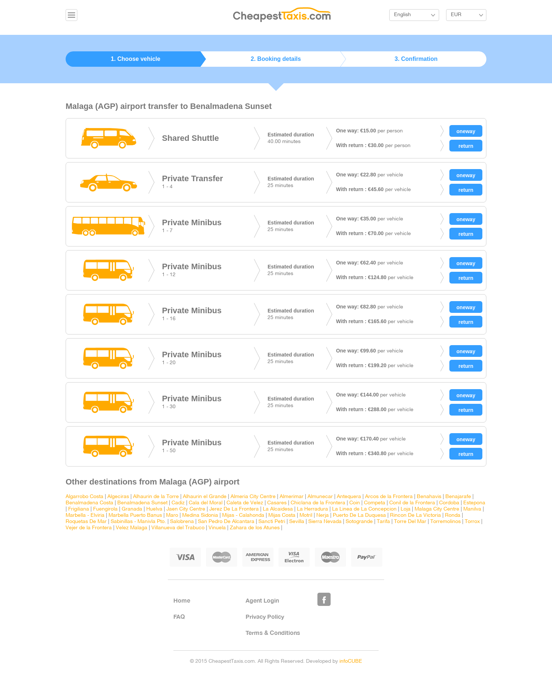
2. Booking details (276, 59)
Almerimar (291, 496)
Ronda (452, 515)
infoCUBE (350, 661)
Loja (406, 509)
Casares (277, 503)
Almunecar (320, 496)
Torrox (472, 521)
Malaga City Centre (437, 509)
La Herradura (312, 509)
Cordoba (449, 503)
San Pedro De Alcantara (226, 521)
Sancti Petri (271, 521)
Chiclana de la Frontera (318, 503)
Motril (305, 515)
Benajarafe (458, 496)
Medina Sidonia (200, 515)
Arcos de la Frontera (389, 496)
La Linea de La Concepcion (364, 509)
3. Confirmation (416, 59)
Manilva (472, 509)
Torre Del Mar (410, 521)
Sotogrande (359, 521)
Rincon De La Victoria (415, 515)
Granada (132, 509)
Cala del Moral (205, 503)
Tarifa (383, 521)
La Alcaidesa (278, 509)
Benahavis (429, 496)
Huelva (154, 509)
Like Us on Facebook (324, 599)
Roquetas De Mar (86, 521)
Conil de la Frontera (412, 503)
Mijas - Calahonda (243, 515)
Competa (374, 503)
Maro (172, 515)
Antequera (349, 496)
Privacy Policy (265, 616)
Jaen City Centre (185, 509)
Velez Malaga (131, 528)
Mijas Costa (281, 515)
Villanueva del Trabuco (178, 528)
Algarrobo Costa (84, 496)
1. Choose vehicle (136, 59)
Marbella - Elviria (85, 515)
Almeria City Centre (253, 496)
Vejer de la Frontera (89, 528)
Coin (354, 503)
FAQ (179, 616)
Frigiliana (78, 509)
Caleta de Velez (245, 503)
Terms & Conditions (273, 632)
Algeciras (118, 496)
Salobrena (182, 521)
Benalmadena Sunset (142, 503)
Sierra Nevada (325, 521)
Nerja (322, 515)
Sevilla (296, 521)
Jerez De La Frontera (234, 509)
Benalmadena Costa (89, 503)
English (402, 14)
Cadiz (178, 503)
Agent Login (262, 600)
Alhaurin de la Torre (156, 496)
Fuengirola (105, 509)
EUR (456, 14)
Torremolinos (445, 521)
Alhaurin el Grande (205, 496)
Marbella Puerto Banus (135, 515)
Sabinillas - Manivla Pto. (138, 521)
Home (181, 600)
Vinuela (217, 528)
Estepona (474, 503)
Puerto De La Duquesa (359, 515)
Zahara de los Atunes (255, 528)
